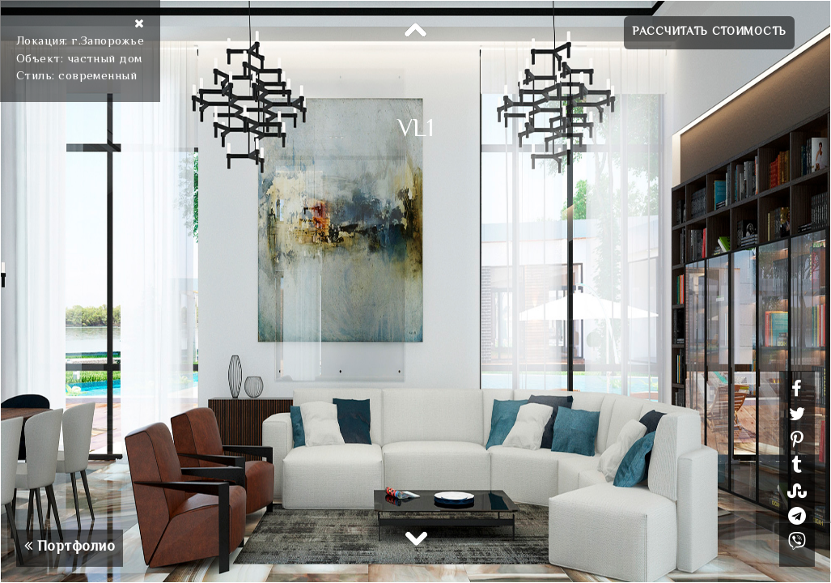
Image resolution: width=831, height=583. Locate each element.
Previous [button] (415, 30)
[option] (415, 291)
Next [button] (415, 537)
